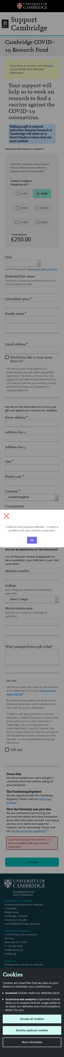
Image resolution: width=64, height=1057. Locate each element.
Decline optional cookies (32, 1030)
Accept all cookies (32, 1018)
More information (32, 1042)
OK (32, 540)
